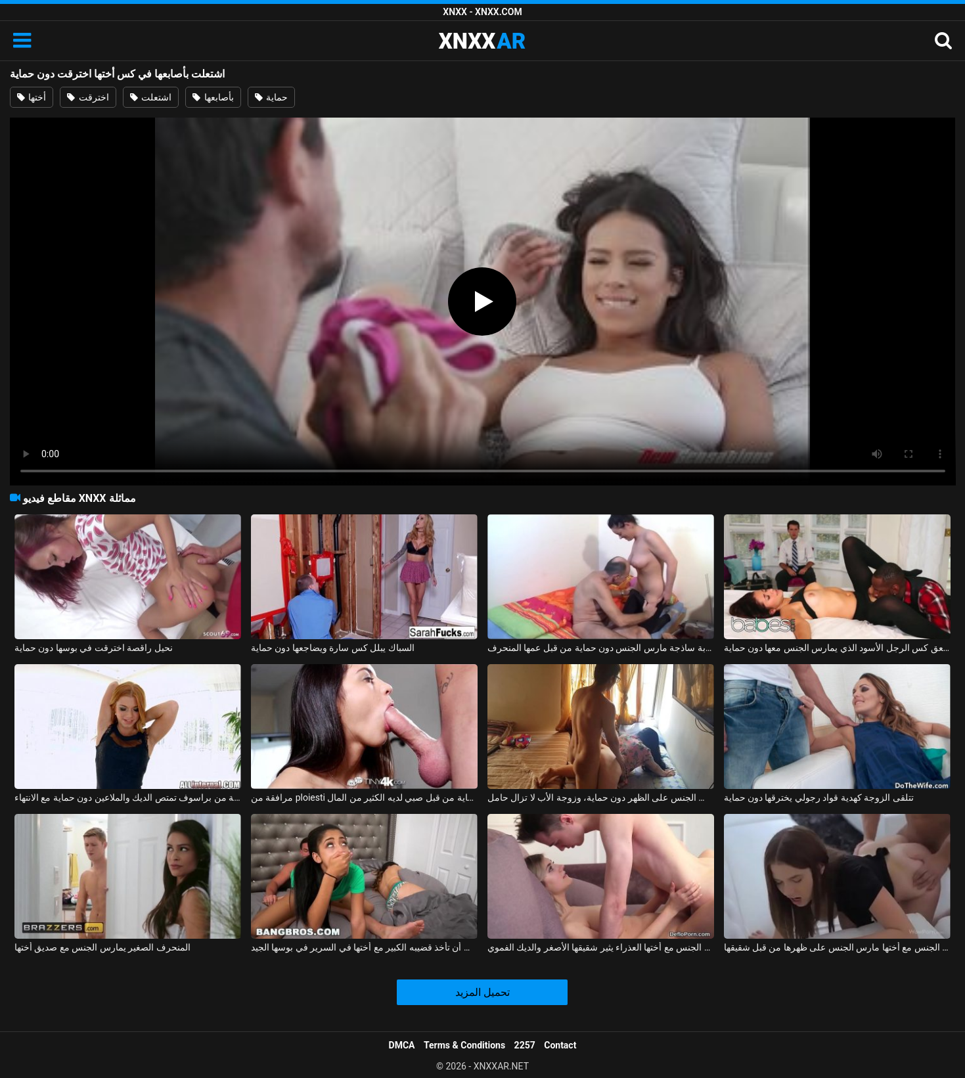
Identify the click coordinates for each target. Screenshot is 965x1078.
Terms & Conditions (464, 1045)
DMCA (402, 1045)
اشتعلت (150, 97)
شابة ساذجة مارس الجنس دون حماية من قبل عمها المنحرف (601, 647)
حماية (271, 97)
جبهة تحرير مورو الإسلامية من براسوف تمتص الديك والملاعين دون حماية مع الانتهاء (128, 797)
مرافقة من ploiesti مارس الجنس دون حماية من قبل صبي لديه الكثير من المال (364, 797)
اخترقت (87, 97)
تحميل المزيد (482, 992)
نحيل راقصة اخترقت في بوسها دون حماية (93, 647)
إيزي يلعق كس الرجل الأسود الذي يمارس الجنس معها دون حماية (837, 647)
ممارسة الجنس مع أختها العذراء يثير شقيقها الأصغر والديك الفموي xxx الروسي (601, 947)
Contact (560, 1045)
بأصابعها (212, 97)
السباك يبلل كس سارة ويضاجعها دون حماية (333, 647)
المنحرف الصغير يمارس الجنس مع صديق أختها (102, 947)
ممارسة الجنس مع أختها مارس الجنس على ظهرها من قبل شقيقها (837, 947)
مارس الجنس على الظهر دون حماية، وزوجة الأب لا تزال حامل (601, 797)
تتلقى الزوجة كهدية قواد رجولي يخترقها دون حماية (819, 797)
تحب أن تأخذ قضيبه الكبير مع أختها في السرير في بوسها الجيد (364, 947)
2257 (524, 1045)
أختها (31, 97)
